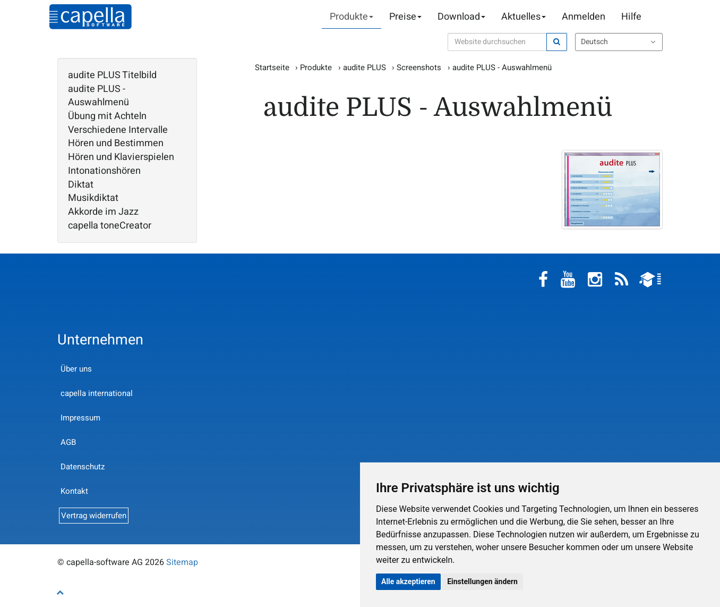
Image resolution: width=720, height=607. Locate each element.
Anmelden (583, 17)
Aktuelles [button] (523, 17)
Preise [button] (405, 17)
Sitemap (182, 562)
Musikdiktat (93, 198)
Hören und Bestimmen (116, 143)
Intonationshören (104, 171)
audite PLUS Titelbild (112, 75)
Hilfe (631, 17)
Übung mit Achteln (107, 116)
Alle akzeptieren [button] (408, 581)
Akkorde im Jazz (103, 212)
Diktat (80, 185)
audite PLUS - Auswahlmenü (98, 95)
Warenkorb (657, 17)
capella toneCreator (109, 226)
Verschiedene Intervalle (118, 130)
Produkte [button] (351, 17)
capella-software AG (90, 16)
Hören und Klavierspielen (121, 157)
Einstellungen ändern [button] (482, 581)
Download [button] (461, 17)
